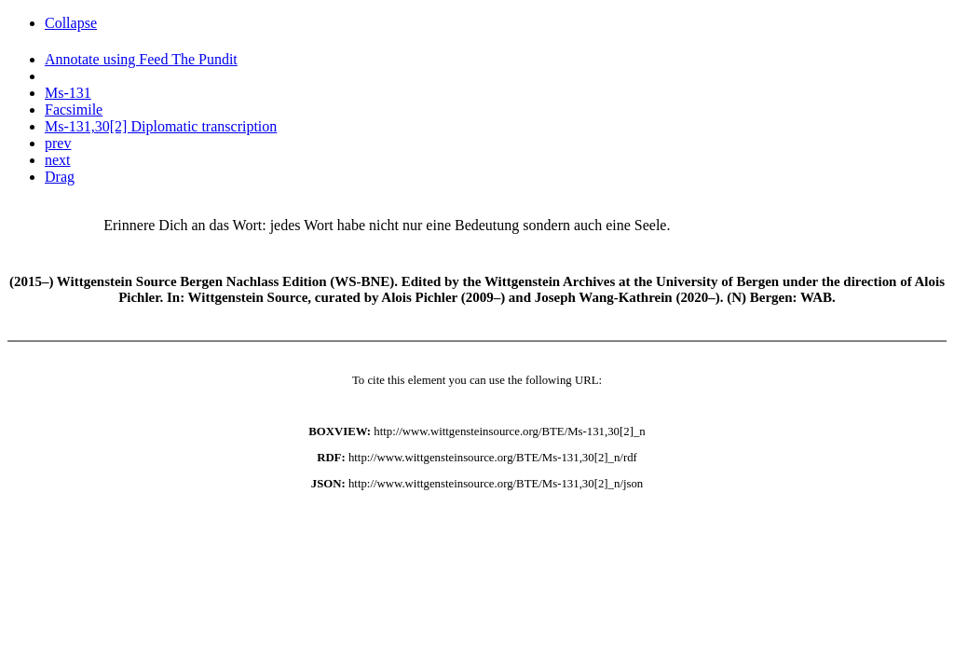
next (58, 160)
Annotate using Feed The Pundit (141, 59)
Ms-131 (68, 93)
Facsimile (73, 109)
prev (58, 143)
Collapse (71, 23)
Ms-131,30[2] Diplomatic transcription (161, 126)
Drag (60, 177)
